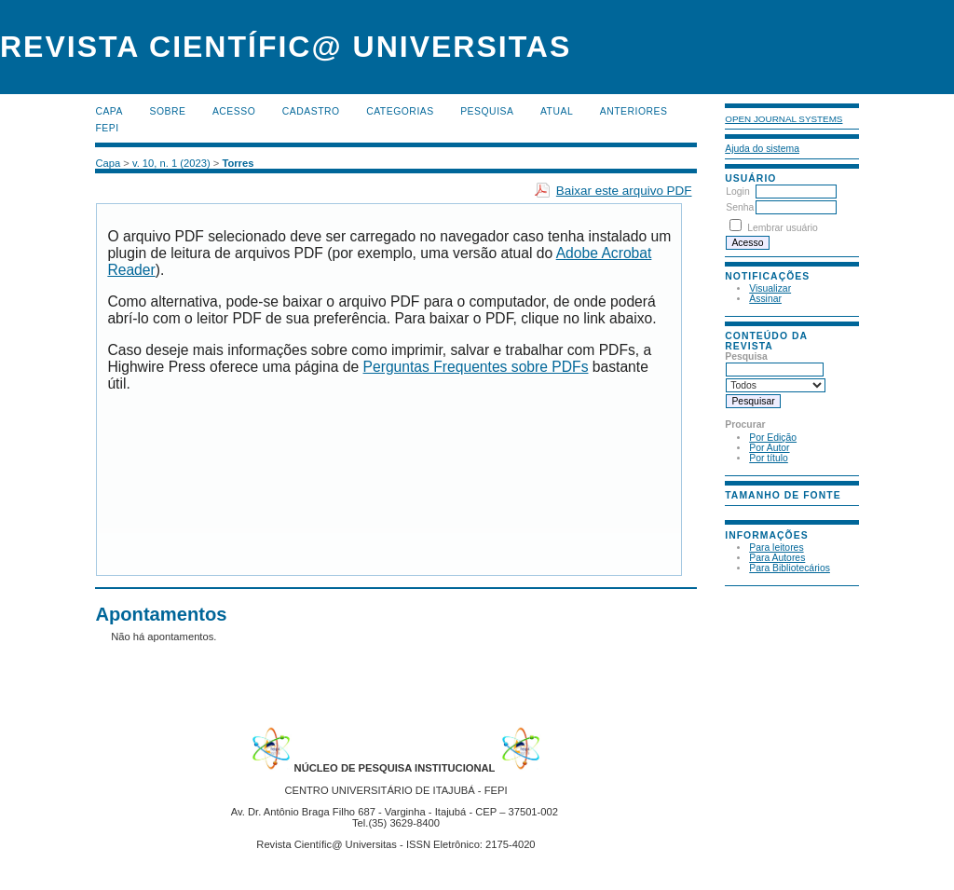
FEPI (106, 128)
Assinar (765, 299)
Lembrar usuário (782, 228)
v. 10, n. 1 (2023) (171, 163)
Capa (109, 111)
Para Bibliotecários (789, 568)
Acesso (233, 111)
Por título (768, 458)
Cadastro (311, 111)
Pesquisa (486, 111)
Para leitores (776, 547)
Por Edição (773, 437)
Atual (556, 111)
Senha (740, 207)
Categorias (400, 111)
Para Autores (777, 558)
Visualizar (770, 288)
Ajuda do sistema (762, 149)
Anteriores (634, 111)
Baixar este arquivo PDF (624, 191)
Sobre (167, 111)
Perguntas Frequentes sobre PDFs (476, 367)
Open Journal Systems (783, 119)
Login (737, 191)
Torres (237, 163)
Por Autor (769, 448)
